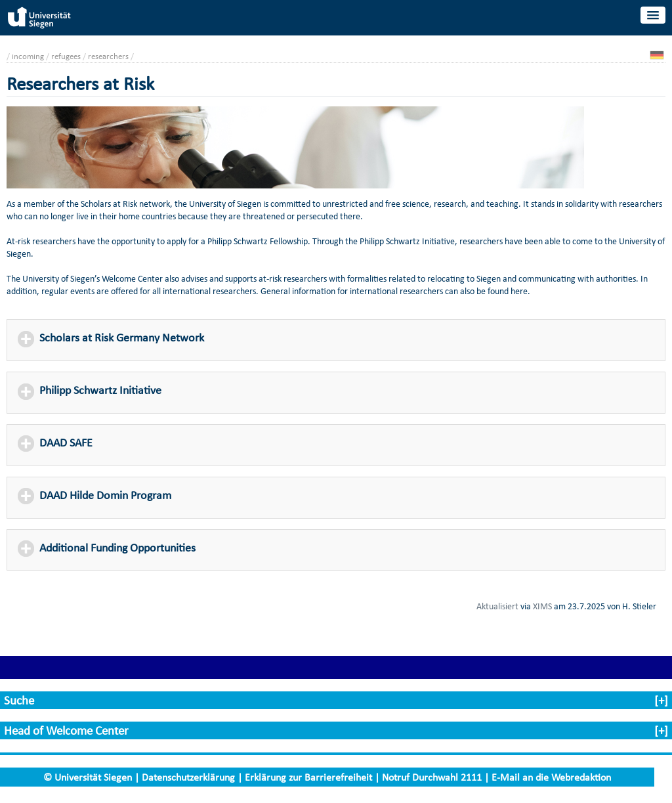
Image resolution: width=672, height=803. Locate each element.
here (519, 291)
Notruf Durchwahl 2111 (432, 777)
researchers (108, 56)
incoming (28, 56)
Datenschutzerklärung (188, 777)
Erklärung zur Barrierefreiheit (308, 777)
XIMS (542, 606)
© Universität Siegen (87, 777)
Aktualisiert (497, 606)
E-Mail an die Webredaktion (551, 777)
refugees (66, 56)
